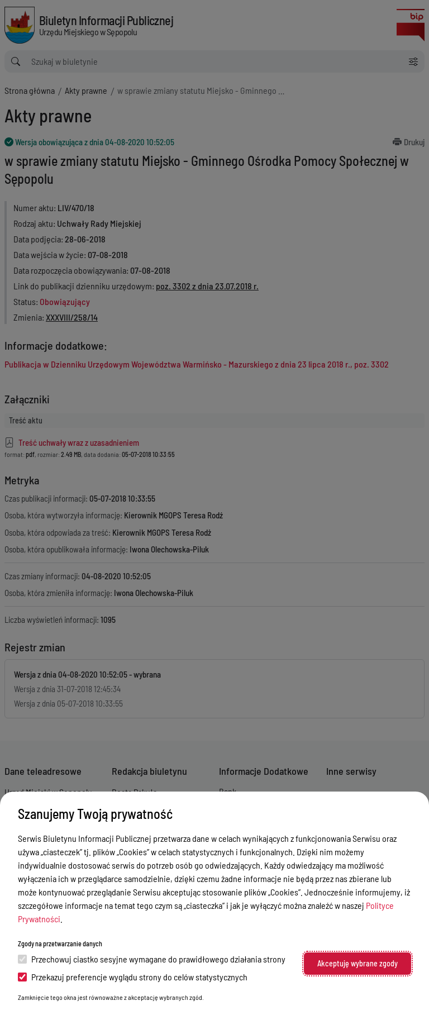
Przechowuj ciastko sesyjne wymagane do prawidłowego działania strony (151, 959)
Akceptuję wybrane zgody (357, 963)
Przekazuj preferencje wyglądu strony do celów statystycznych (132, 976)
